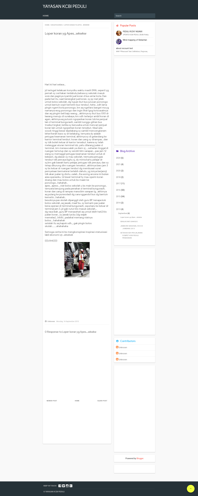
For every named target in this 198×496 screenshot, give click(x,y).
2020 (118, 171)
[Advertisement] (77, 57)
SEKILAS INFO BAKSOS (129, 221)
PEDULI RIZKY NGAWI (132, 31)
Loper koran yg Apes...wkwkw (131, 217)
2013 (118, 209)
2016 (118, 190)
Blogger (140, 458)
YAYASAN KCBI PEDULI (64, 6)
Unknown (123, 347)
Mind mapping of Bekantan (135, 40)
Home (46, 16)
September (122, 213)
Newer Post (52, 401)
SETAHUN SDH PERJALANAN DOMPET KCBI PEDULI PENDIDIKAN (131, 235)
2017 (118, 183)
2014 (118, 203)
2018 (118, 177)
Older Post (102, 401)
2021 (118, 164)
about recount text (124, 48)
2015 (118, 196)
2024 (118, 158)
